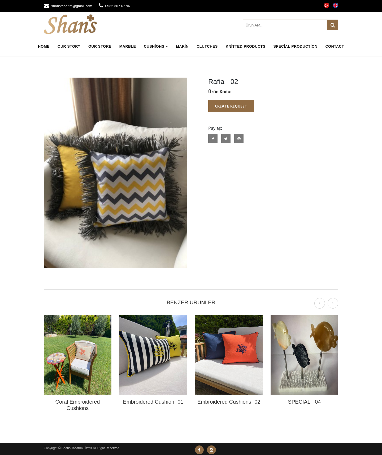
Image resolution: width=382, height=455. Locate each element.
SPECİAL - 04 (304, 402)
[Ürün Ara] (290, 25)
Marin (182, 46)
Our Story (69, 46)
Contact (334, 46)
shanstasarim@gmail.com (72, 6)
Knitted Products (246, 46)
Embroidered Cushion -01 (153, 402)
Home (44, 46)
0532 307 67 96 (120, 6)
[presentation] (319, 303)
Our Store (99, 46)
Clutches (207, 46)
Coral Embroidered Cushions (77, 405)
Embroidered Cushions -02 (229, 402)
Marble (127, 46)
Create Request (231, 106)
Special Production (296, 46)
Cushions (156, 46)
